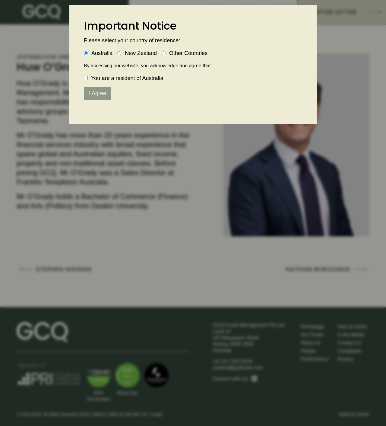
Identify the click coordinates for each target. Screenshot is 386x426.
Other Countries (188, 53)
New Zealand (141, 53)
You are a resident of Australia (127, 78)
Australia (101, 53)
